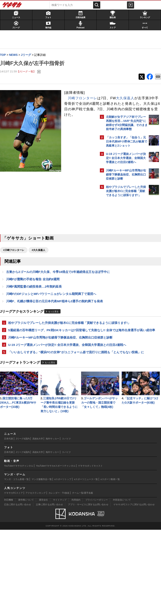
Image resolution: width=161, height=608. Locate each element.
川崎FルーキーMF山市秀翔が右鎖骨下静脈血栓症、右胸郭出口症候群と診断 (48, 365)
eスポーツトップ (62, 557)
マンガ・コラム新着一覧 (16, 557)
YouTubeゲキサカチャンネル (18, 544)
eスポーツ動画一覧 (110, 557)
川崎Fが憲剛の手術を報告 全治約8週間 (35, 285)
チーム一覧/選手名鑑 (82, 571)
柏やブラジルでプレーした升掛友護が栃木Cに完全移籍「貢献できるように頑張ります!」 (48, 341)
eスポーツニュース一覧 (86, 557)
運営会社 (43, 578)
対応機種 (8, 578)
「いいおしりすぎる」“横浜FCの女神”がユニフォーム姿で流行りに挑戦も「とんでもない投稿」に (49, 389)
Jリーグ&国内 (23, 517)
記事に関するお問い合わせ (49, 583)
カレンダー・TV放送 (59, 571)
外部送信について (122, 578)
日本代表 (8, 517)
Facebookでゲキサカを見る (123, 269)
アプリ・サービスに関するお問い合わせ (88, 583)
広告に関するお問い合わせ (17, 583)
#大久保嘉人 (40, 251)
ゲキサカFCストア (13, 571)
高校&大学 (37, 517)
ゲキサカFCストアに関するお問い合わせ (134, 583)
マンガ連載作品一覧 (42, 557)
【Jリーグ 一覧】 (28, 71)
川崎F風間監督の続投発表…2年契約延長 (36, 293)
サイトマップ (59, 578)
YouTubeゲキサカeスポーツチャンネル (55, 544)
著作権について (26, 578)
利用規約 (76, 578)
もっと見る (55, 328)
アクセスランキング (35, 571)
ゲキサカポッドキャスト (90, 544)
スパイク (66, 517)
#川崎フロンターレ (15, 251)
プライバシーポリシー (96, 578)
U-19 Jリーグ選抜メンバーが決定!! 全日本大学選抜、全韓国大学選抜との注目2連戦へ (48, 377)
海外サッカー (52, 517)
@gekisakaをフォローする (122, 261)
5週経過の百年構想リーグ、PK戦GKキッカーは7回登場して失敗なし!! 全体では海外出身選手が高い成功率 (48, 353)
